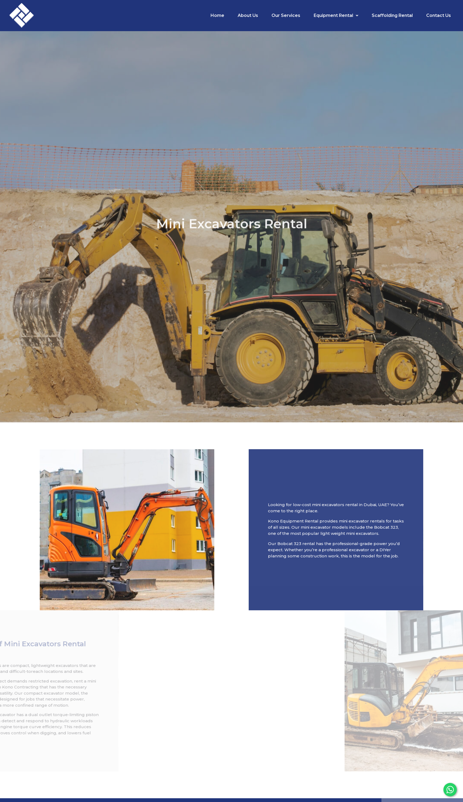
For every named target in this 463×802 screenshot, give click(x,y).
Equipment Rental (336, 15)
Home (217, 15)
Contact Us (438, 15)
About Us (248, 15)
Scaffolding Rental (392, 15)
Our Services (286, 15)
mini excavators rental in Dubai (371, 504)
